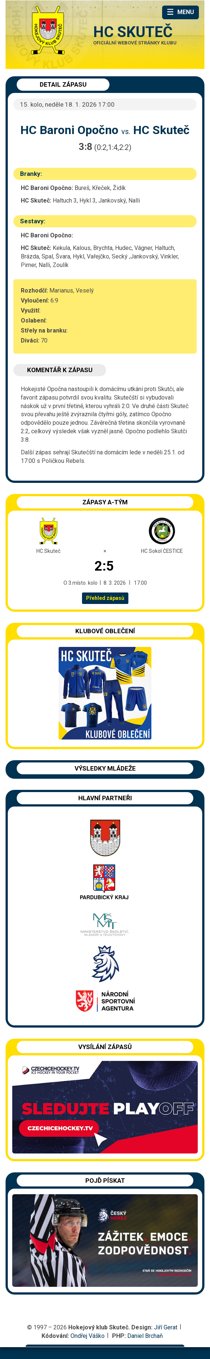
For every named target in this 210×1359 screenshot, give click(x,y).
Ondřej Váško (87, 1335)
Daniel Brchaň (145, 1335)
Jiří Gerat (165, 1327)
